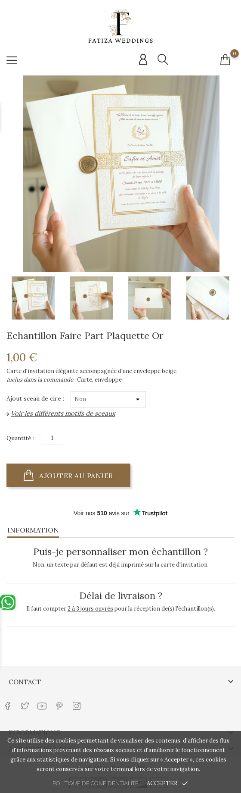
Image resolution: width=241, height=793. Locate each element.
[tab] (120, 528)
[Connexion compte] (143, 59)
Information (33, 530)
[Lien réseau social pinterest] (59, 701)
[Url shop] (120, 26)
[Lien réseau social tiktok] (93, 701)
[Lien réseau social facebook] (7, 701)
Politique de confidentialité (96, 783)
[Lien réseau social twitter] (24, 701)
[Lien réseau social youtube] (41, 701)
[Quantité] (52, 438)
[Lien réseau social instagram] (76, 701)
